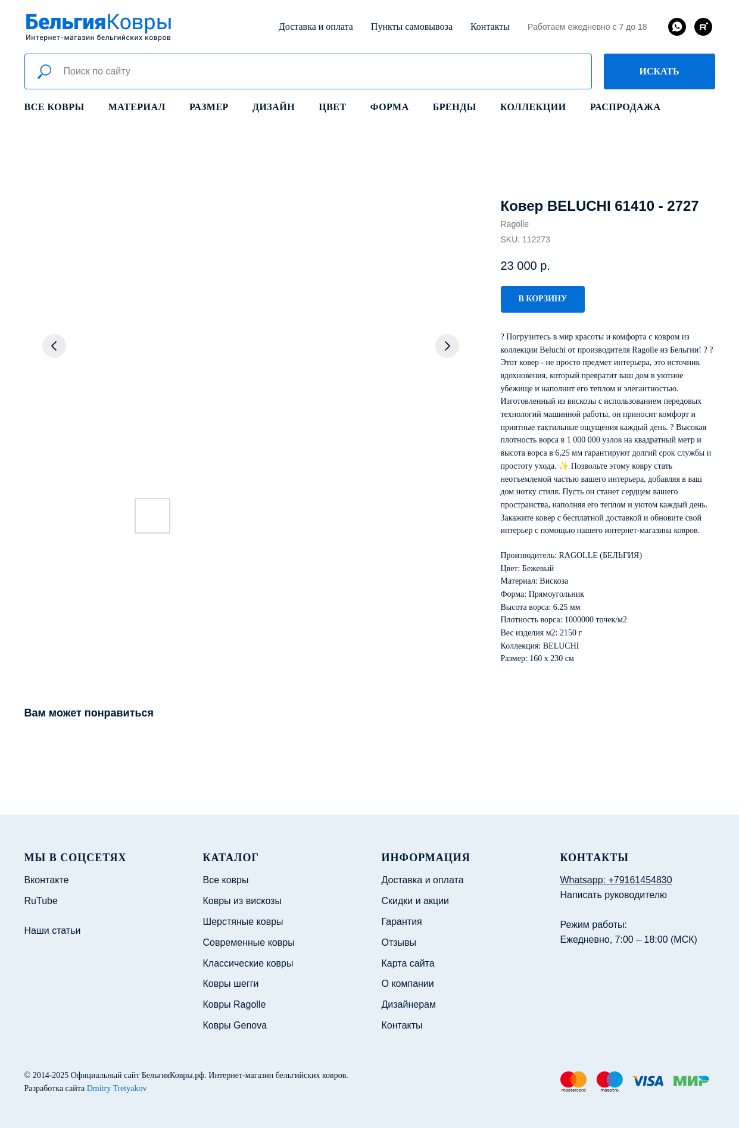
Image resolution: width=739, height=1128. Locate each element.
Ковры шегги (231, 984)
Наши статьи (52, 931)
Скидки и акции (416, 901)
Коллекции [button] (533, 107)
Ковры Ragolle (234, 1004)
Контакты (490, 26)
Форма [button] (389, 107)
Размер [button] (209, 107)
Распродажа (625, 107)
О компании (408, 984)
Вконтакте (46, 880)
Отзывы (399, 942)
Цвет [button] (332, 107)
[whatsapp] (677, 27)
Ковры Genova (235, 1025)
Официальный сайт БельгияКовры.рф (138, 1075)
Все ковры (54, 107)
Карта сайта (408, 963)
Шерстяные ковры (243, 922)
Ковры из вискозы (242, 901)
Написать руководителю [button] (614, 895)
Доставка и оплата (316, 26)
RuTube (41, 901)
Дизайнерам (409, 1004)
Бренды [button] (454, 107)
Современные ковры (249, 942)
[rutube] (703, 27)
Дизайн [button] (273, 107)
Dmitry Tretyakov (117, 1088)
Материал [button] (137, 107)
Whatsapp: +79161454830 (616, 880)
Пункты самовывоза (412, 26)
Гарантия (402, 922)
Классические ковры (248, 963)
